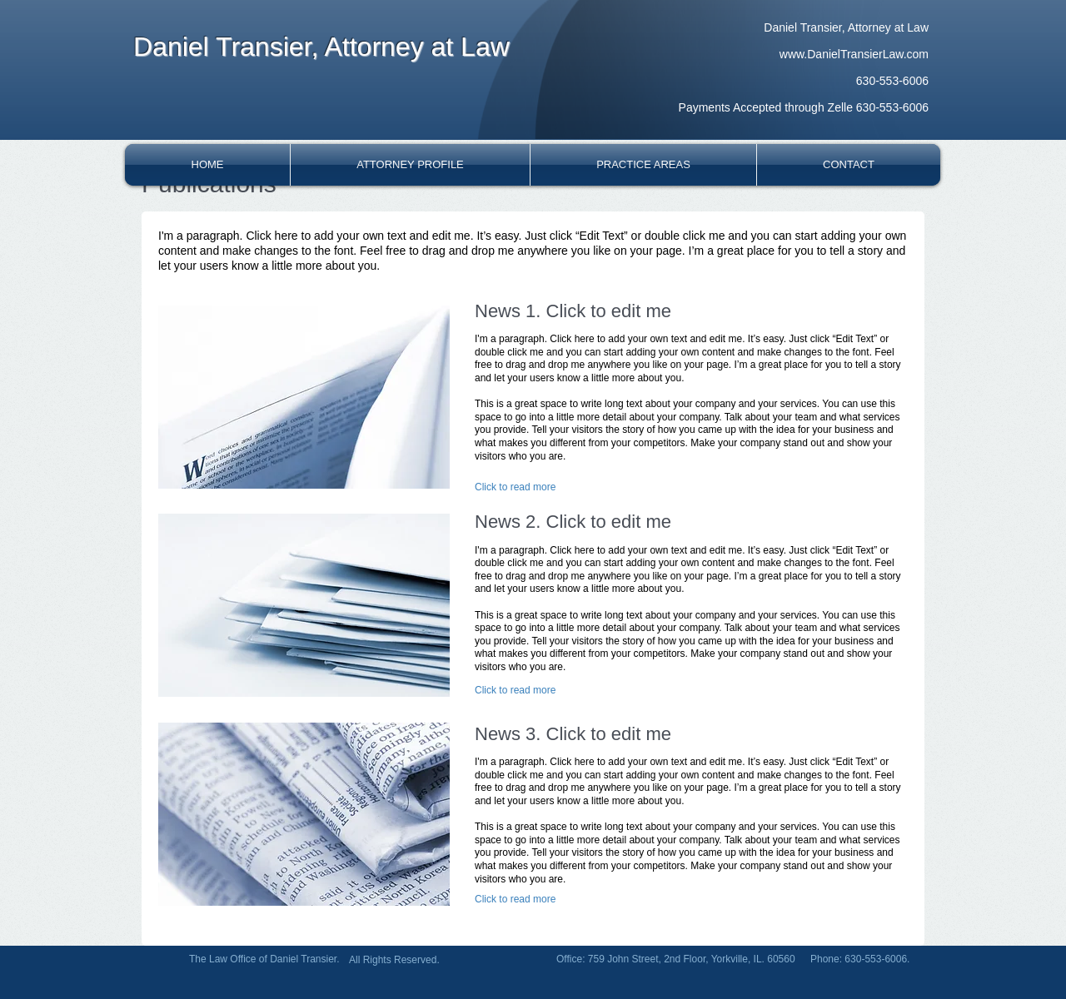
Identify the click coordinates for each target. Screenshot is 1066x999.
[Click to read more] (516, 487)
